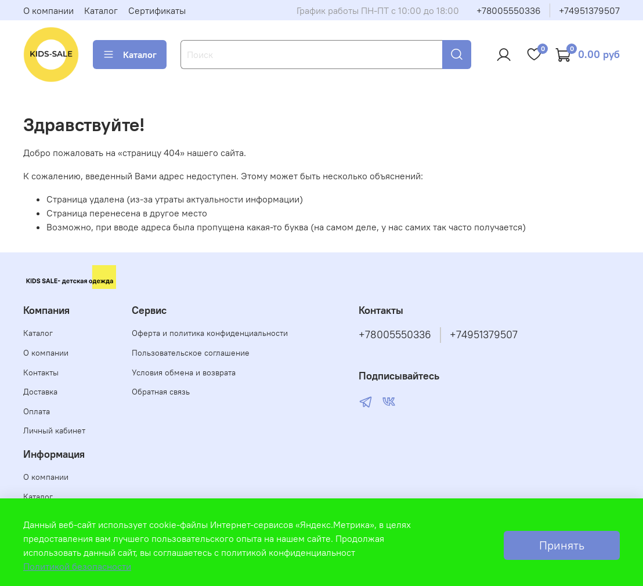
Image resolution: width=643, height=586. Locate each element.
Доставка (40, 391)
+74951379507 (589, 10)
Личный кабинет (54, 430)
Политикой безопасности (77, 566)
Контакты (41, 372)
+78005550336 (508, 10)
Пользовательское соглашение (191, 353)
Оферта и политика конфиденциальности (210, 333)
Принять (561, 545)
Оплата (36, 411)
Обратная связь (161, 391)
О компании (48, 10)
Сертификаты (157, 10)
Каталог (101, 10)
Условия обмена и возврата (184, 372)
